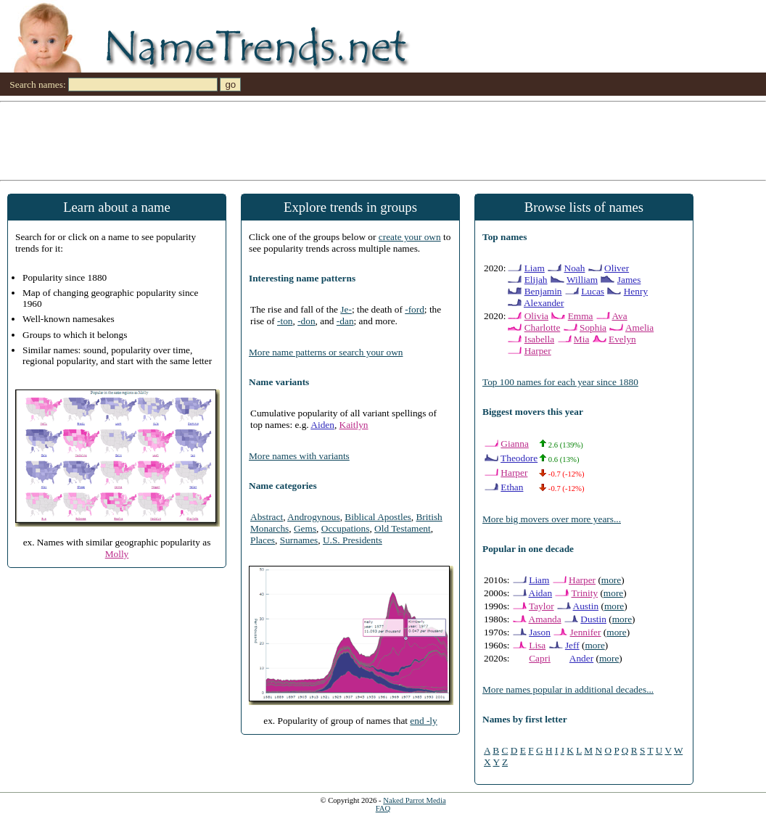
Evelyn (622, 339)
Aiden (322, 424)
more (611, 579)
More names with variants (299, 455)
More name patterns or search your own (326, 352)
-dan (345, 321)
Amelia (639, 327)
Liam (534, 268)
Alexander (544, 302)
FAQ (383, 808)
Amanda (545, 619)
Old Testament (402, 528)
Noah (574, 268)
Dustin (593, 619)
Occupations (345, 528)
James (629, 279)
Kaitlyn (353, 424)
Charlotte (542, 327)
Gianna (515, 443)
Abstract (266, 516)
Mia (581, 339)
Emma (580, 315)
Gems (305, 528)
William (582, 279)
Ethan (512, 487)
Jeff (572, 645)
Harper (537, 350)
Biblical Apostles (378, 516)
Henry (636, 291)
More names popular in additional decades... (568, 689)
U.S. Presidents (352, 540)
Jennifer (585, 632)
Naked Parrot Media (414, 800)
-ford (414, 309)
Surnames (299, 540)
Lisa (537, 645)
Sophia (593, 327)
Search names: (37, 84)
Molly (117, 553)
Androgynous (313, 516)
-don (306, 321)
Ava (619, 315)
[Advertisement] (383, 140)
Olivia (536, 315)
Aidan (541, 593)
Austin (586, 606)
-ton (284, 321)
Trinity (585, 593)
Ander (581, 658)
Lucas (592, 291)
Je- (346, 309)
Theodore (519, 458)
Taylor (541, 606)
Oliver (616, 268)
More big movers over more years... (551, 519)
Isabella (539, 339)
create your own (410, 236)
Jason (540, 632)
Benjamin (543, 291)
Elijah (536, 279)
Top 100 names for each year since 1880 (560, 381)
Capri (540, 658)
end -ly (423, 720)
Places (262, 540)
